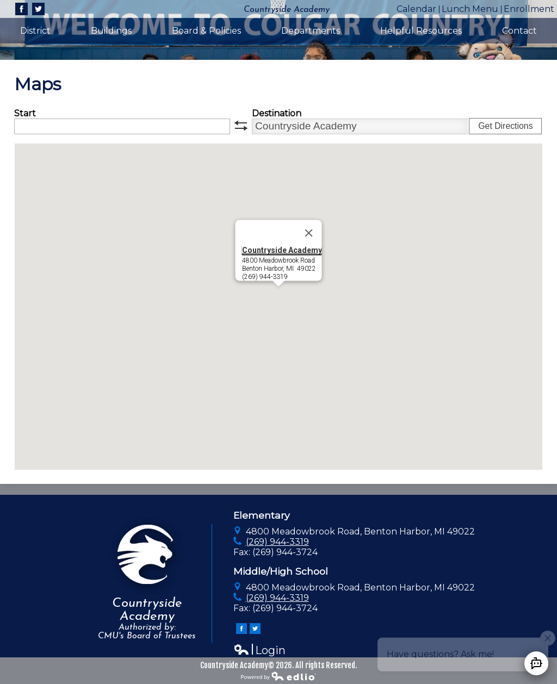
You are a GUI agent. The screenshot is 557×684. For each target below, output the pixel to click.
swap (241, 126)
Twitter (38, 10)
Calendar (416, 9)
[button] (278, 297)
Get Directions (505, 125)
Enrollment (529, 9)
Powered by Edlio (278, 675)
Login (259, 650)
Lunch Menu (470, 9)
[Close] (308, 233)
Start (25, 113)
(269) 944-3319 (277, 542)
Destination (276, 113)
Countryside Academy (281, 249)
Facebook (21, 10)
